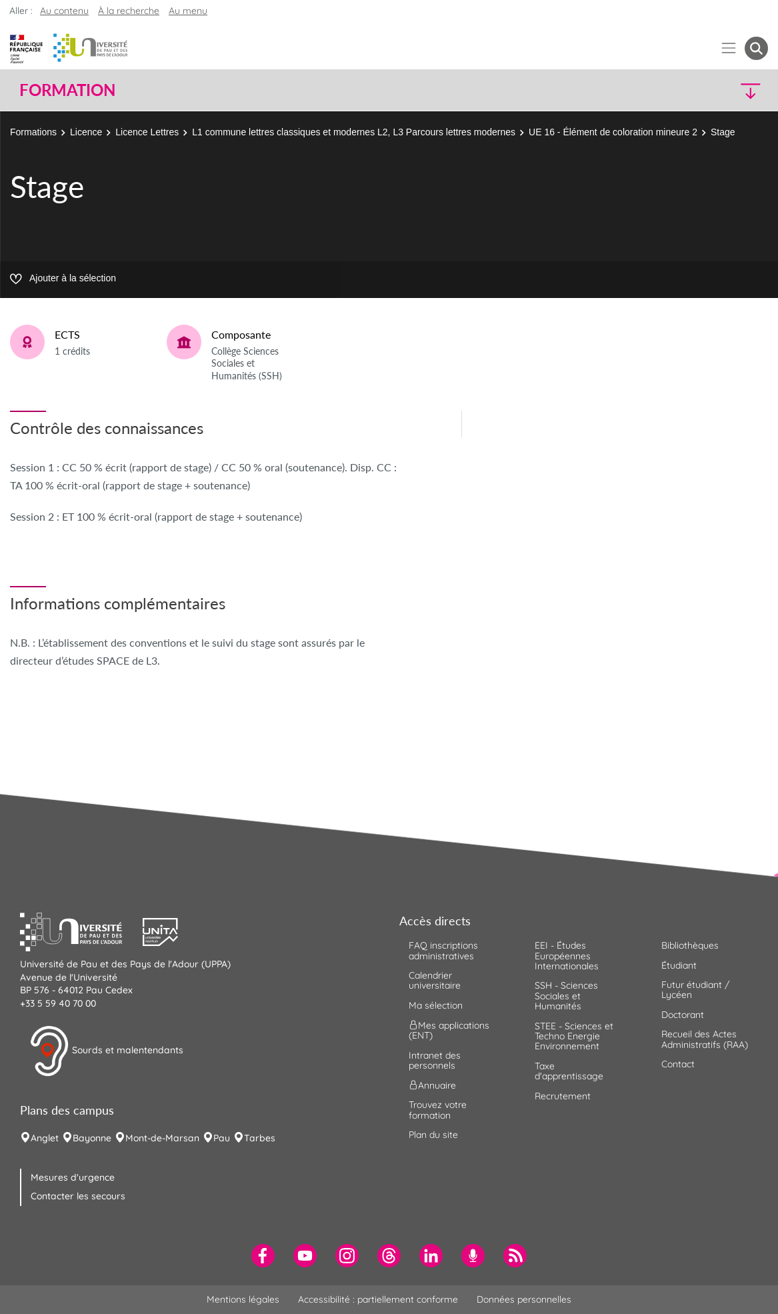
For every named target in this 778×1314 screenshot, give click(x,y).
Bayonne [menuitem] (92, 1138)
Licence (86, 132)
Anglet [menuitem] (45, 1138)
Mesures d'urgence (73, 1177)
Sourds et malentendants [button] (106, 1051)
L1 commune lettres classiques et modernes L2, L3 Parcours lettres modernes (353, 132)
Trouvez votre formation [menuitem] (438, 1110)
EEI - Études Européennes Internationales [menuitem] (567, 955)
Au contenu (64, 11)
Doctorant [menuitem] (682, 1015)
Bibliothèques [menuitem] (690, 945)
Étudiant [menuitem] (679, 965)
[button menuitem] (756, 48)
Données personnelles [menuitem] (524, 1299)
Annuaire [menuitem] (432, 1085)
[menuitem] (263, 1255)
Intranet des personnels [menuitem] (435, 1060)
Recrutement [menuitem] (563, 1096)
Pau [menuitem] (221, 1138)
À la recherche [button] (128, 11)
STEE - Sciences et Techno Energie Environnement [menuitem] (574, 1036)
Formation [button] (67, 90)
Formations (33, 132)
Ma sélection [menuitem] (436, 1005)
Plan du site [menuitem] (433, 1135)
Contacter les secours (78, 1196)
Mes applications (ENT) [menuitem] (449, 1030)
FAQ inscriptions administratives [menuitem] (443, 950)
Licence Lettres (147, 132)
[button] (676, 90)
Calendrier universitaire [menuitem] (435, 980)
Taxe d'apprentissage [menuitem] (569, 1071)
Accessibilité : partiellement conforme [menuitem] (378, 1299)
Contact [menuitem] (678, 1064)
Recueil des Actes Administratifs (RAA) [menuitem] (704, 1039)
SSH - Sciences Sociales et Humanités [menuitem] (566, 995)
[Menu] (729, 48)
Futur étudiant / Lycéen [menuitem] (695, 990)
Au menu (188, 11)
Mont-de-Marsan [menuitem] (162, 1138)
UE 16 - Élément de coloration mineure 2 (613, 132)
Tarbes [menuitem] (259, 1138)
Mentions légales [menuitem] (243, 1299)
